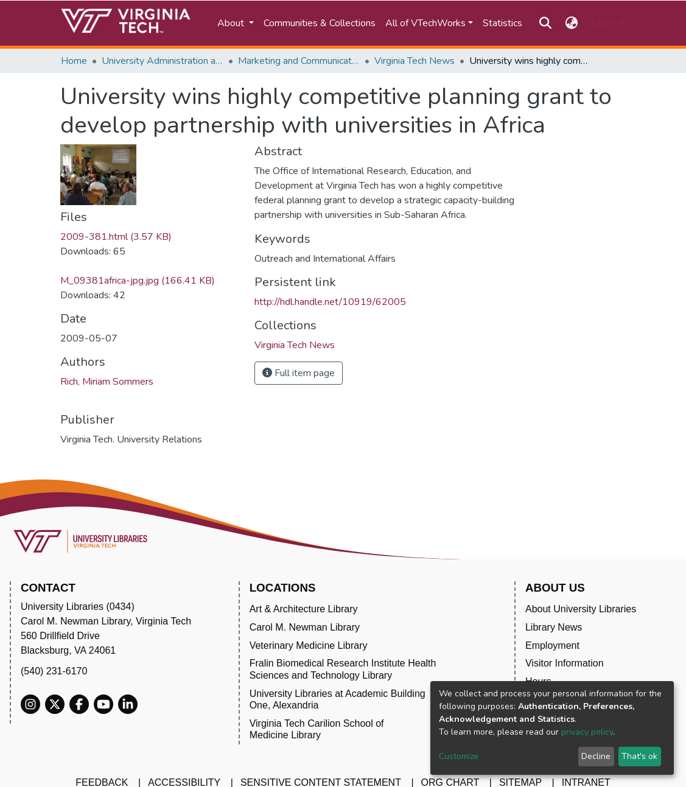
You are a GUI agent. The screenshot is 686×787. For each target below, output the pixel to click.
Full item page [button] (298, 373)
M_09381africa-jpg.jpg (137, 280)
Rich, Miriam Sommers (106, 381)
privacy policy (587, 732)
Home (74, 61)
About (232, 23)
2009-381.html (116, 236)
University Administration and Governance (162, 61)
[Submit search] (545, 23)
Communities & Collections (320, 23)
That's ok (639, 756)
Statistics (502, 23)
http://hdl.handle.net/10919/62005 (330, 302)
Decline (596, 756)
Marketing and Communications (299, 61)
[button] (571, 23)
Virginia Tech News (414, 61)
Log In (604, 23)
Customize (458, 756)
